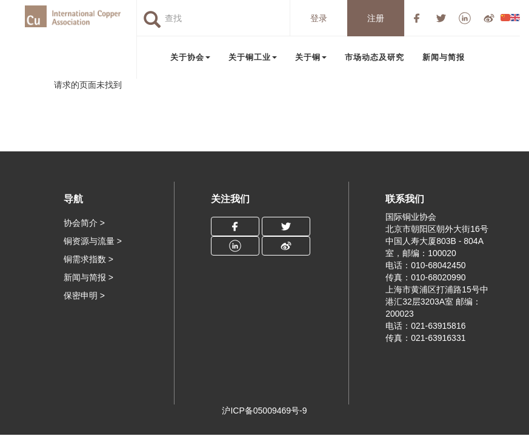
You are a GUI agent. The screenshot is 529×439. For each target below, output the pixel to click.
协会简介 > (84, 223)
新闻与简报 (443, 57)
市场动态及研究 (374, 57)
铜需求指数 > (88, 259)
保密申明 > (84, 295)
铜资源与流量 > (93, 241)
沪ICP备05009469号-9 (264, 410)
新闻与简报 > (88, 277)
